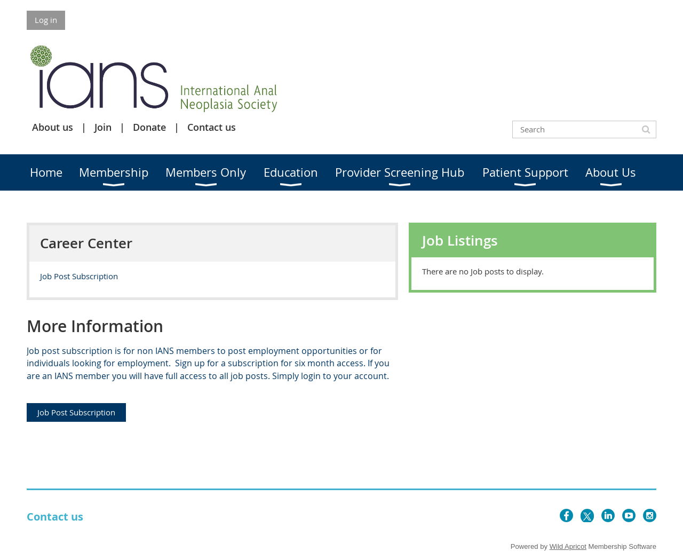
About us (52, 127)
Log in (46, 19)
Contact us (211, 127)
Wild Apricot (568, 546)
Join (103, 127)
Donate (149, 127)
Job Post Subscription (79, 276)
